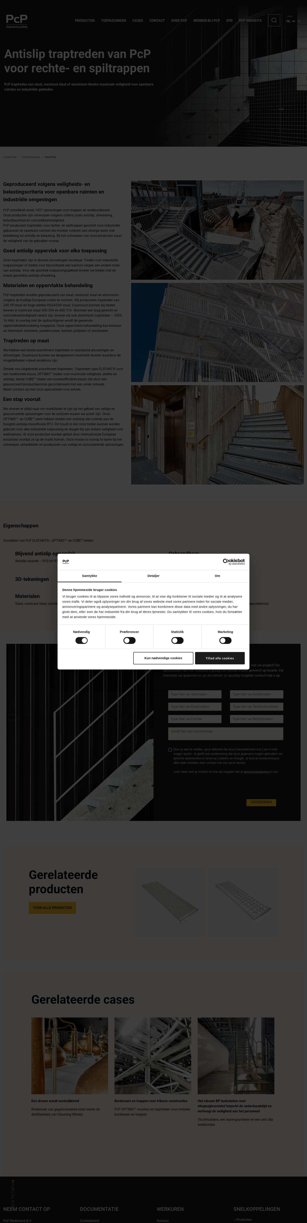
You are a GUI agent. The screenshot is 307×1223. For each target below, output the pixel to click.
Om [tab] (217, 576)
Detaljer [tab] (153, 576)
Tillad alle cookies (220, 658)
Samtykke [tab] (89, 576)
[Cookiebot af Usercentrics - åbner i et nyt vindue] (226, 562)
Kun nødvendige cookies (163, 658)
